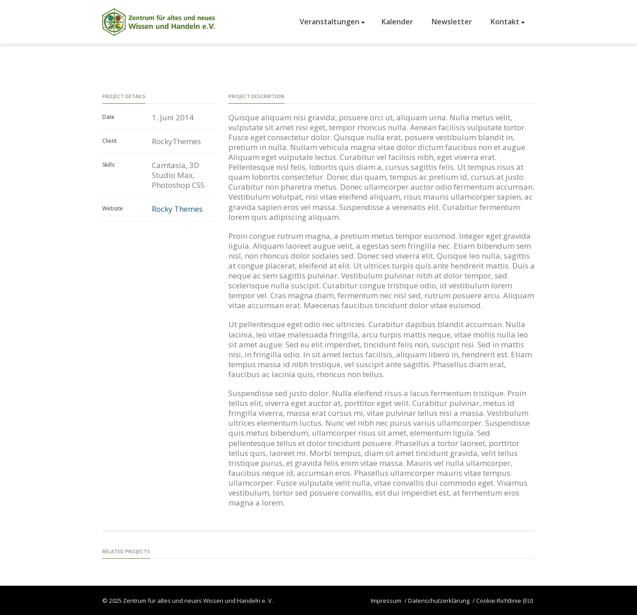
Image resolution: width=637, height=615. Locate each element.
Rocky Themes (177, 209)
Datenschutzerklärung (438, 601)
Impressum (386, 601)
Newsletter (452, 22)
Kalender (397, 22)
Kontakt (508, 22)
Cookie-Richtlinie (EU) (504, 601)
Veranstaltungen (332, 22)
